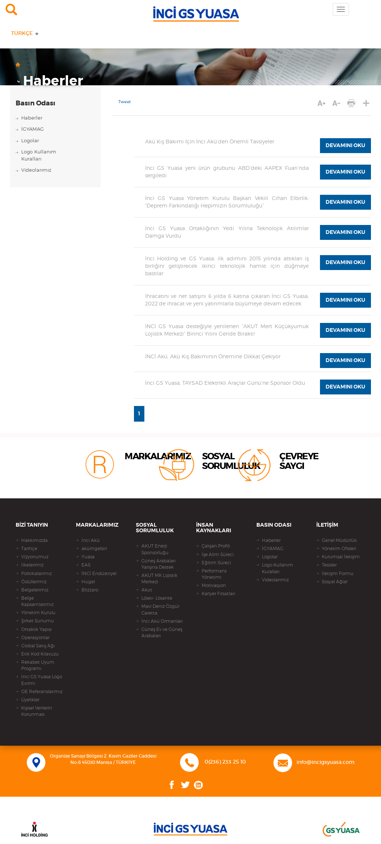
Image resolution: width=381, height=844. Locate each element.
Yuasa (88, 557)
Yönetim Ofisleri (339, 548)
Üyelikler (30, 700)
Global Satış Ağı (38, 646)
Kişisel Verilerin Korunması (36, 711)
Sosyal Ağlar (335, 582)
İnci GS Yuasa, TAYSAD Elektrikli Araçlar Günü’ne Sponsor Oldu (225, 383)
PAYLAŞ (366, 103)
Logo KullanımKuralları (38, 156)
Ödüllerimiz (34, 582)
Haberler (53, 81)
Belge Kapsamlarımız (37, 601)
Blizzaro (89, 590)
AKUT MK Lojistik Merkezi (159, 578)
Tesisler (329, 565)
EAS (85, 565)
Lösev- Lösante (156, 598)
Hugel (88, 582)
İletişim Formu (337, 573)
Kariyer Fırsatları (218, 593)
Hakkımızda (34, 540)
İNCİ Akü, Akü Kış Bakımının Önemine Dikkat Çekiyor (213, 356)
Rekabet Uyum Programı (37, 665)
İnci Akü (90, 540)
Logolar (30, 141)
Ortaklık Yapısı (36, 629)
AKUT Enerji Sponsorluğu (155, 549)
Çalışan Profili (216, 546)
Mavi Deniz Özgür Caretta (160, 609)
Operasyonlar (35, 637)
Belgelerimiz (34, 590)
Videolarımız (36, 170)
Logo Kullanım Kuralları (277, 568)
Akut (146, 590)
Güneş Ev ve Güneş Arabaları (161, 632)
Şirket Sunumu (37, 621)
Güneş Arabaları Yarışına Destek (158, 564)
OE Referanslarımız (42, 691)
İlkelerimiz (32, 565)
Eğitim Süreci (216, 563)
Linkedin (198, 785)
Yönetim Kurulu (38, 612)
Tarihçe (29, 548)
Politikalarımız (36, 573)
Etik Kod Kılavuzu (40, 654)
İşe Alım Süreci (218, 554)
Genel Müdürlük (339, 540)
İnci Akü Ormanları (162, 621)
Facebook (172, 785)
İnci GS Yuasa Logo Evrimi (41, 680)
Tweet (124, 102)
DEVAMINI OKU (345, 145)
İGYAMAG (32, 129)
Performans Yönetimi (214, 574)
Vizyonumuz (34, 557)
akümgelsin (94, 548)
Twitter (185, 785)
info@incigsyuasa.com (326, 762)
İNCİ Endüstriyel (98, 573)
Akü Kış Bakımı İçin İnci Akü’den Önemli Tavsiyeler (209, 142)
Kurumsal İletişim (341, 557)
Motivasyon (214, 585)
